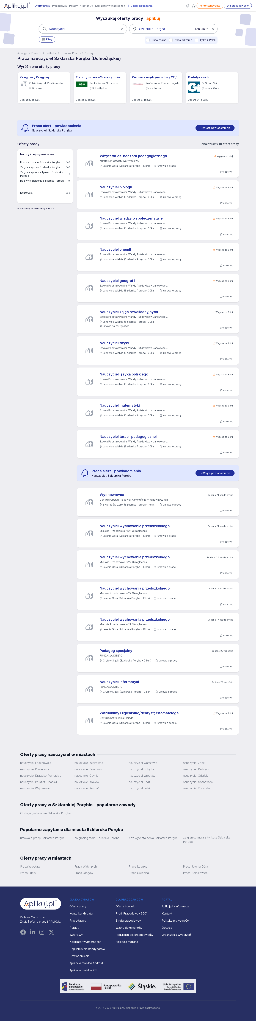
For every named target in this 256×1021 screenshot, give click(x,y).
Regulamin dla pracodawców (134, 934)
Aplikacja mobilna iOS (83, 970)
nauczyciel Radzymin (197, 769)
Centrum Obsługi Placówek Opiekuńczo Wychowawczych (134, 499)
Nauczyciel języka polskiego (124, 374)
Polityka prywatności (175, 920)
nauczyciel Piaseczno (34, 769)
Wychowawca (112, 495)
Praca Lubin (28, 873)
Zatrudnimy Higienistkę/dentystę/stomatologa (139, 713)
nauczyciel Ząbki (194, 763)
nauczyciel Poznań (87, 788)
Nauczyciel (91, 53)
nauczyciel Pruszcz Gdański (38, 782)
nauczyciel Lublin (140, 788)
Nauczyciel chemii (115, 249)
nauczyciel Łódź (139, 782)
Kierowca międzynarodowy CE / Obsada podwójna (156, 77)
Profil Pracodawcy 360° (131, 913)
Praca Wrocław (30, 866)
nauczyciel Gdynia (86, 775)
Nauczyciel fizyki (114, 343)
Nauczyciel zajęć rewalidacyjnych (129, 312)
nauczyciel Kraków (87, 782)
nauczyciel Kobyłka (142, 769)
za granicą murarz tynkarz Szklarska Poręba (206, 839)
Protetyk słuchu (199, 77)
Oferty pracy (42, 5)
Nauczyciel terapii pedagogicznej (128, 436)
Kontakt (167, 913)
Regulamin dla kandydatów (87, 949)
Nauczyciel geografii (117, 281)
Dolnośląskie (49, 53)
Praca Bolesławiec (195, 873)
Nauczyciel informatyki (119, 682)
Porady (73, 5)
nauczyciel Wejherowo (35, 788)
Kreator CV (86, 5)
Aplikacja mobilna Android (86, 963)
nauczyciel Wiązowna (89, 763)
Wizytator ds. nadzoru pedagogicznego (133, 156)
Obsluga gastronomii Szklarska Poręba (45, 813)
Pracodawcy (59, 5)
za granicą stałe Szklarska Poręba (97, 838)
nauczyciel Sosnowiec (198, 782)
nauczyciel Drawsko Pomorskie (40, 775)
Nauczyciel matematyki (120, 405)
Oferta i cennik (125, 906)
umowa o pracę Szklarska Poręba (42, 838)
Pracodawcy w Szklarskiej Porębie (35, 208)
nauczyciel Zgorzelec (197, 788)
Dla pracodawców (238, 5)
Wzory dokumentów (129, 927)
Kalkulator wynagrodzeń (110, 5)
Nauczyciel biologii (116, 187)
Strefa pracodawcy (128, 920)
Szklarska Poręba (71, 53)
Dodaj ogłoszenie (140, 5)
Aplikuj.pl (22, 53)
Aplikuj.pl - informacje (175, 906)
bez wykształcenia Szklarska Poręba (153, 838)
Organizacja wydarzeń (176, 934)
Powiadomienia (79, 956)
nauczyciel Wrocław (142, 775)
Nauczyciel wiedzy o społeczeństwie (131, 218)
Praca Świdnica (139, 873)
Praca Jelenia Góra (195, 866)
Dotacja (167, 927)
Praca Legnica (138, 866)
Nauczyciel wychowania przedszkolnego (135, 526)
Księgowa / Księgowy (34, 77)
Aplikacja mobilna (127, 942)
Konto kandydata (210, 5)
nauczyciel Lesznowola (35, 763)
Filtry (47, 39)
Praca (34, 53)
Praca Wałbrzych (86, 866)
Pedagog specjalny (116, 651)
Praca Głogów (84, 873)
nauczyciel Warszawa (143, 763)
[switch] (215, 128)
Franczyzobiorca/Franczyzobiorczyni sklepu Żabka (100, 77)
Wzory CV (76, 934)
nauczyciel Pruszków (88, 769)
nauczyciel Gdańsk (195, 775)
